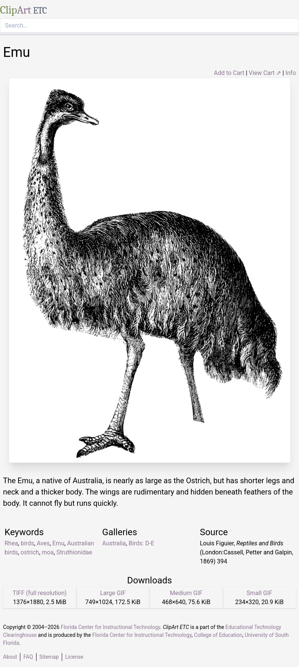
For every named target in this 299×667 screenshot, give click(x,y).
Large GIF (113, 593)
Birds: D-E (141, 543)
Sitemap (49, 657)
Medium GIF (186, 593)
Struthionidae (74, 552)
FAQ (28, 657)
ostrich (30, 552)
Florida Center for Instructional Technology (110, 627)
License (74, 657)
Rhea (11, 543)
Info (290, 72)
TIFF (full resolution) (39, 593)
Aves (43, 543)
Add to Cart (229, 72)
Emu (58, 543)
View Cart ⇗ (265, 72)
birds (27, 543)
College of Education (218, 635)
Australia (114, 543)
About (10, 657)
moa (48, 552)
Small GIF (259, 593)
